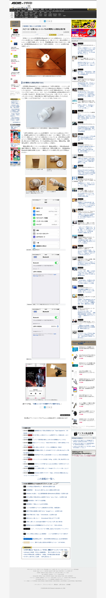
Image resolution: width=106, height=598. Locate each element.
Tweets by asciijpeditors (77, 38)
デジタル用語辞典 (51, 579)
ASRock (40, 14)
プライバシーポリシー (48, 584)
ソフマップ (31, 17)
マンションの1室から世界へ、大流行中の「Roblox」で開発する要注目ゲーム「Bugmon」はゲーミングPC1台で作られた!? (86, 252)
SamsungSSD (35, 14)
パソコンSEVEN (36, 12)
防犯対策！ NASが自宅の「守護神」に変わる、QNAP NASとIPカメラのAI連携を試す (86, 73)
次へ (50, 21)
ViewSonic (55, 14)
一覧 (47, 34)
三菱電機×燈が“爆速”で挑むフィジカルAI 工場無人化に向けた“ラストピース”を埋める (86, 241)
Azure (31, 15)
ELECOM (17, 14)
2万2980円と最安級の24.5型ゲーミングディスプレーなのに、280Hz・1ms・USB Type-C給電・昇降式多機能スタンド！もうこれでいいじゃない (86, 149)
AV (54, 9)
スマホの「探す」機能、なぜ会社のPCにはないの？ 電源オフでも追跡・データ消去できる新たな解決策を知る (86, 273)
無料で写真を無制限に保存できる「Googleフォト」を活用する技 (44, 511)
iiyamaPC (26, 12)
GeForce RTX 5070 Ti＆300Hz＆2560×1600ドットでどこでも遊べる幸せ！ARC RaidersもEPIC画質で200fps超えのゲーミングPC (86, 172)
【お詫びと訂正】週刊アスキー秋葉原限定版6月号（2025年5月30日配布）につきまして (83, 444)
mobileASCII (57, 579)
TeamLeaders (41, 10)
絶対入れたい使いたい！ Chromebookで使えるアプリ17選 (42, 518)
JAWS (17, 15)
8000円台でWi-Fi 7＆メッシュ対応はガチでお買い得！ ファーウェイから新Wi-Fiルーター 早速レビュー (86, 64)
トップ (11, 9)
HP (50, 12)
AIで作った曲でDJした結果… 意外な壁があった (37, 556)
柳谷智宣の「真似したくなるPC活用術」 (33, 26)
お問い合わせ (62, 584)
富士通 (17, 12)
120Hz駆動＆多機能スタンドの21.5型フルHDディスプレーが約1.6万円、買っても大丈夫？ (86, 291)
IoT (17, 9)
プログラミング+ (48, 10)
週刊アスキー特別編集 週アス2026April (15, 145)
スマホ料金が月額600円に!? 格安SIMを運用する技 (40, 486)
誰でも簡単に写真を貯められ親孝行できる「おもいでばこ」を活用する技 (46, 497)
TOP (28, 569)
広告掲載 (68, 584)
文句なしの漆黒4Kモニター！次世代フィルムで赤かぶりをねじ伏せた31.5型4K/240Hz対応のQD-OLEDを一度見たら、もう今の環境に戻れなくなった (86, 50)
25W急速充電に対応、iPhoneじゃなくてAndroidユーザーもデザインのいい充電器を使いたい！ (86, 84)
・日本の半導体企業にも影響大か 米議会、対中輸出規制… (15, 110)
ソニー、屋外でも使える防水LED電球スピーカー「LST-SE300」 (48, 542)
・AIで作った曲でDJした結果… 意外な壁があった (15, 115)
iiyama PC (51, 571)
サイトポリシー (38, 584)
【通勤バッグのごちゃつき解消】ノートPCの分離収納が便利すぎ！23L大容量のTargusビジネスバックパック (86, 216)
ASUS (45, 12)
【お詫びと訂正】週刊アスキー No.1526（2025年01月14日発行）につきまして (84, 447)
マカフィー (17, 17)
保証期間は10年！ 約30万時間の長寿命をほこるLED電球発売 (50, 539)
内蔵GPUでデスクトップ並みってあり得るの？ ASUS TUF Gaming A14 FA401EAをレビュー (86, 263)
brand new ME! (61, 574)
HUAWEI (50, 14)
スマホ (60, 9)
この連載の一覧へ (46, 479)
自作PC (50, 9)
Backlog (50, 15)
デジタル (27, 3)
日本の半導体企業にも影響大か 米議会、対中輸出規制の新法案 (42, 554)
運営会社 (56, 584)
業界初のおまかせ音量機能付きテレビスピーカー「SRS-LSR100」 (44, 525)
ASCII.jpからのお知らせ (77, 438)
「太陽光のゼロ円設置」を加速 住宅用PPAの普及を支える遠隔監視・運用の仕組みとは (86, 327)
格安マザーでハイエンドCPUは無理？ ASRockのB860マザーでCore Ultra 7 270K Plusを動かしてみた (86, 138)
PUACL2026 (61, 10)
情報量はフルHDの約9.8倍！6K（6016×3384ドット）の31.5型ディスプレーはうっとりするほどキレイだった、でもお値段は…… (86, 204)
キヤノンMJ (21, 17)
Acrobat (21, 15)
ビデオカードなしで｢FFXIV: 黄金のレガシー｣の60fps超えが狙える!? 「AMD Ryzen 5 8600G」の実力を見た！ (86, 335)
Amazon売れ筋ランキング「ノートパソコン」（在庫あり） (14, 23)
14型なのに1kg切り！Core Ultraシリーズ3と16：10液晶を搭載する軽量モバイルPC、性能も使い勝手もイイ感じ (86, 160)
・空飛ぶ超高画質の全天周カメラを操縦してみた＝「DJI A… (15, 119)
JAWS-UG (43, 572)
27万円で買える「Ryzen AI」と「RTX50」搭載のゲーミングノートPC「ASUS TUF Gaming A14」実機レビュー (55, 550)
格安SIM (18, 10)
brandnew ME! (36, 17)
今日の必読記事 (38, 579)
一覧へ (93, 438)
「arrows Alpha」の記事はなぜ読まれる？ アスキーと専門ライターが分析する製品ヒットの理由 (86, 282)
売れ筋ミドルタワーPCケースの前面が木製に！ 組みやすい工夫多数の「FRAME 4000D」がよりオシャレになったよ (86, 117)
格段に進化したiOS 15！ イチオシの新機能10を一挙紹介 (47, 447)
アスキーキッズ (13, 10)
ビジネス (21, 9)
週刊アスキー (35, 10)
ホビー (46, 9)
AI (14, 9)
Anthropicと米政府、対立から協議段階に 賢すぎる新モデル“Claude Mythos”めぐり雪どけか (50, 552)
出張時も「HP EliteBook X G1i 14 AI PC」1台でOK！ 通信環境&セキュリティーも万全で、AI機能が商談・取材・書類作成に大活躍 (86, 301)
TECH (25, 9)
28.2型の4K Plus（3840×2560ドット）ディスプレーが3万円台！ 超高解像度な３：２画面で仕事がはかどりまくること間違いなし (86, 94)
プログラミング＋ (60, 577)
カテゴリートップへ (65, 415)
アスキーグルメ (29, 10)
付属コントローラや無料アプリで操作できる (46, 404)
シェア (37, 34)
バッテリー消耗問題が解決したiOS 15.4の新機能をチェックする (49, 439)
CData (45, 15)
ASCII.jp (16, 3)
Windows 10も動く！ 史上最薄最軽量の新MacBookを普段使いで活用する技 (47, 493)
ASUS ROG (26, 14)
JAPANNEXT (26, 17)
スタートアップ (66, 9)
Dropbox (40, 15)
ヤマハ (59, 15)
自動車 (42, 9)
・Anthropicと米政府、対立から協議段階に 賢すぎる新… (15, 106)
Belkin (59, 14)
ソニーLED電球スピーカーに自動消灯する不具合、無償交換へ (43, 507)
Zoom (64, 15)
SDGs (54, 10)
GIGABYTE (31, 14)
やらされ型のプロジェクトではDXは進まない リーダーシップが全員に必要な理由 (86, 195)
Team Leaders (53, 577)
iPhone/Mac (36, 9)
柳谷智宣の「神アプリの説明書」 (37, 500)
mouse (21, 12)
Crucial (45, 14)
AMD (22, 14)
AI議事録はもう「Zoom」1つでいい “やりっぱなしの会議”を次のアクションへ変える (86, 184)
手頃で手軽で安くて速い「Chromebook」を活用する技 (41, 514)
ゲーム (71, 9)
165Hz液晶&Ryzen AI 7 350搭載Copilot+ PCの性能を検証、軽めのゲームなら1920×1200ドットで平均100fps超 (86, 129)
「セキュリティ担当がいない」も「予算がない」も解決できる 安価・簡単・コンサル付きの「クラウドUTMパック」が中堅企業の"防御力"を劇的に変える (86, 229)
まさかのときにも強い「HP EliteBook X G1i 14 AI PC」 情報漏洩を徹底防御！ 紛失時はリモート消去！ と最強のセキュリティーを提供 (86, 314)
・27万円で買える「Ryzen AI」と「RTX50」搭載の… (15, 102)
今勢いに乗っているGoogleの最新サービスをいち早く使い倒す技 (44, 521)
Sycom (31, 12)
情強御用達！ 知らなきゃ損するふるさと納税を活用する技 (43, 490)
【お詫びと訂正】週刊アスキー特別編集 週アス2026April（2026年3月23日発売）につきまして (83, 441)
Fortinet (54, 15)
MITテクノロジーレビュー (65, 579)
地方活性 (57, 10)
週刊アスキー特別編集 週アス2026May (15, 128)
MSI (40, 12)
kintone (26, 15)
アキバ (57, 9)
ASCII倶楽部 (92, 9)
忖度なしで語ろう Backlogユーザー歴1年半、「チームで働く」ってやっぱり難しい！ (86, 106)
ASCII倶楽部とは (16, 122)
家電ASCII (23, 10)
